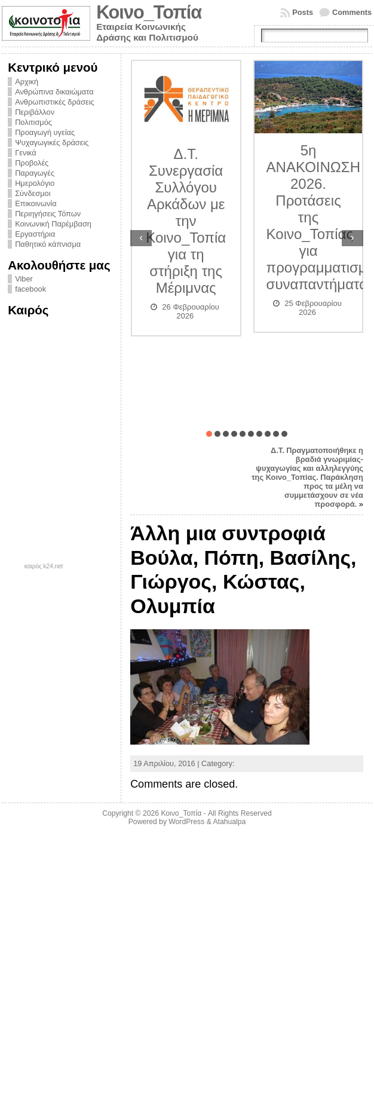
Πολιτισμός (33, 122)
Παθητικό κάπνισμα (48, 244)
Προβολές (31, 162)
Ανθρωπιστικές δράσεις (54, 101)
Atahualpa (229, 822)
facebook (30, 288)
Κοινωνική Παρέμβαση (53, 223)
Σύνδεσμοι (32, 193)
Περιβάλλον (34, 112)
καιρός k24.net (43, 567)
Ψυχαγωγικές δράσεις (51, 142)
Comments (352, 12)
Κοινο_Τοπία (148, 12)
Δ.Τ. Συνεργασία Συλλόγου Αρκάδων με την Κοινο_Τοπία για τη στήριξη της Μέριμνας (186, 221)
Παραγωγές (34, 173)
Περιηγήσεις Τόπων (48, 213)
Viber (24, 278)
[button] (209, 434)
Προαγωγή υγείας (45, 132)
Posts (302, 12)
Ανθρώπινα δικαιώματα (54, 91)
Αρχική (26, 81)
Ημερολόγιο (34, 183)
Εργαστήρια (35, 233)
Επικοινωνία (35, 203)
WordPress (186, 822)
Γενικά (25, 152)
